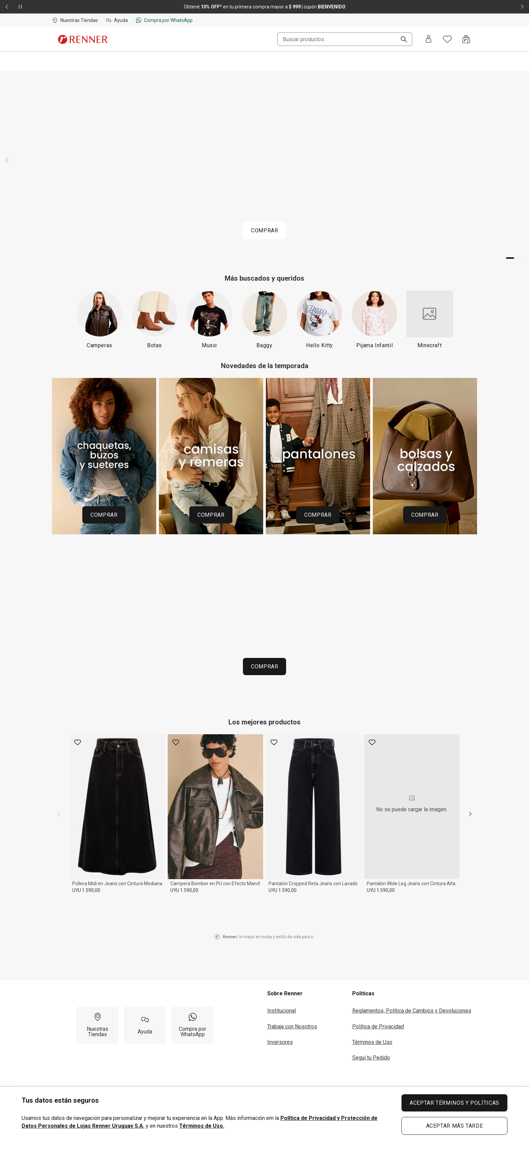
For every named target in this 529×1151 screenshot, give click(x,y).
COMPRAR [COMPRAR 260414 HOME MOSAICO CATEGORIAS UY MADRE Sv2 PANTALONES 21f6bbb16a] (317, 515)
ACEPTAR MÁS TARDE (454, 1126)
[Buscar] (401, 40)
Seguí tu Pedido (371, 1057)
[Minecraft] (429, 319)
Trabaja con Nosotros (292, 1026)
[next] (470, 814)
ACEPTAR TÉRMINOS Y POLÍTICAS (454, 1103)
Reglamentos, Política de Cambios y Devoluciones (411, 1010)
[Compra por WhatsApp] (192, 1025)
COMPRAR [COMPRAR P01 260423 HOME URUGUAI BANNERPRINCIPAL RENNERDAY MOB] (264, 230)
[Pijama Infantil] (374, 319)
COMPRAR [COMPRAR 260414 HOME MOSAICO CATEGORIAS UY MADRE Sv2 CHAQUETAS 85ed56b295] (103, 515)
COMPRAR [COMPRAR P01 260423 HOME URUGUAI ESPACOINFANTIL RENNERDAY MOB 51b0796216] (264, 666)
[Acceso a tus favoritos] (447, 39)
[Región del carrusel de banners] (264, 459)
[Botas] (154, 319)
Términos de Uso (372, 1042)
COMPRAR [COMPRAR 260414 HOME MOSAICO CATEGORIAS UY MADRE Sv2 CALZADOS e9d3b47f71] (424, 515)
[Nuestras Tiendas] (97, 1025)
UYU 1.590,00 (86, 890)
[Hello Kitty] (319, 319)
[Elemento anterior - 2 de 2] (6, 7)
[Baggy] (264, 319)
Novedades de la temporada (264, 366)
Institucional (281, 1010)
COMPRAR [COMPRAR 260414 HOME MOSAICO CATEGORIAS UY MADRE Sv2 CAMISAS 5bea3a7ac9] (210, 515)
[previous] (59, 814)
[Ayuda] (145, 1025)
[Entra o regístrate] (428, 39)
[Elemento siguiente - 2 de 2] (522, 7)
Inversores (280, 1042)
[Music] (209, 319)
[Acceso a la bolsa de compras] (466, 39)
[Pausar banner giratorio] (8, 79)
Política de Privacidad (378, 1026)
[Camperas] (99, 319)
